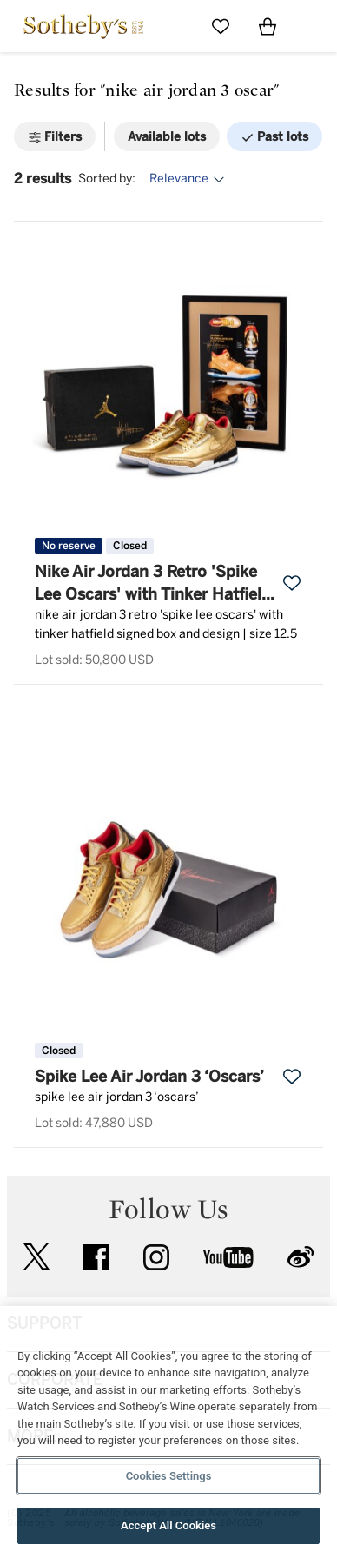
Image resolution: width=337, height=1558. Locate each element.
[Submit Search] (173, 26)
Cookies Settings (169, 1475)
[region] (168, 1432)
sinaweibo (300, 1257)
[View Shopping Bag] (267, 26)
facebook (96, 1257)
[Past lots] (274, 136)
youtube (228, 1257)
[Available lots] (167, 136)
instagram (156, 1257)
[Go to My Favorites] (220, 26)
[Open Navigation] (314, 26)
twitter (36, 1256)
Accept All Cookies (168, 1525)
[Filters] (55, 136)
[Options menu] (189, 179)
